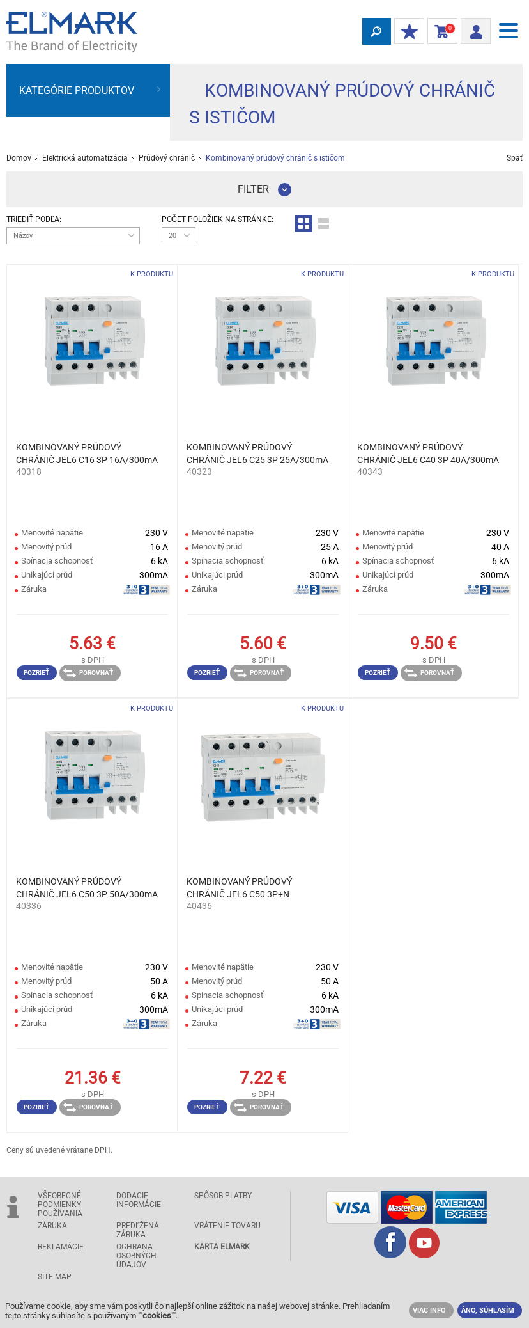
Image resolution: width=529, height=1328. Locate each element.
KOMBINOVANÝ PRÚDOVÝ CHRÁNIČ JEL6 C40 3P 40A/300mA (428, 453)
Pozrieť (36, 672)
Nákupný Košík (440, 32)
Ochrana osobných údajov (136, 1255)
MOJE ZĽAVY (406, 32)
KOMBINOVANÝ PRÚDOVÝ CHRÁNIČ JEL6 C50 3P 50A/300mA (87, 887)
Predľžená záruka (137, 1230)
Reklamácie (61, 1246)
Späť (515, 158)
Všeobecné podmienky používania (60, 1204)
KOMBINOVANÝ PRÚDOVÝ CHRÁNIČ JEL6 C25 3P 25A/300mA (257, 453)
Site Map (55, 1276)
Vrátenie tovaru (227, 1225)
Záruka (52, 1225)
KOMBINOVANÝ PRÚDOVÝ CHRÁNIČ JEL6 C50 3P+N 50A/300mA (239, 888)
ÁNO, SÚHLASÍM (487, 1310)
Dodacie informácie (138, 1200)
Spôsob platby (223, 1195)
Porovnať (88, 672)
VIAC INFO (429, 1310)
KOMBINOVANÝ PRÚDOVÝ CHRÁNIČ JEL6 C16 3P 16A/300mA (87, 453)
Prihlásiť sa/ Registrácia (471, 29)
